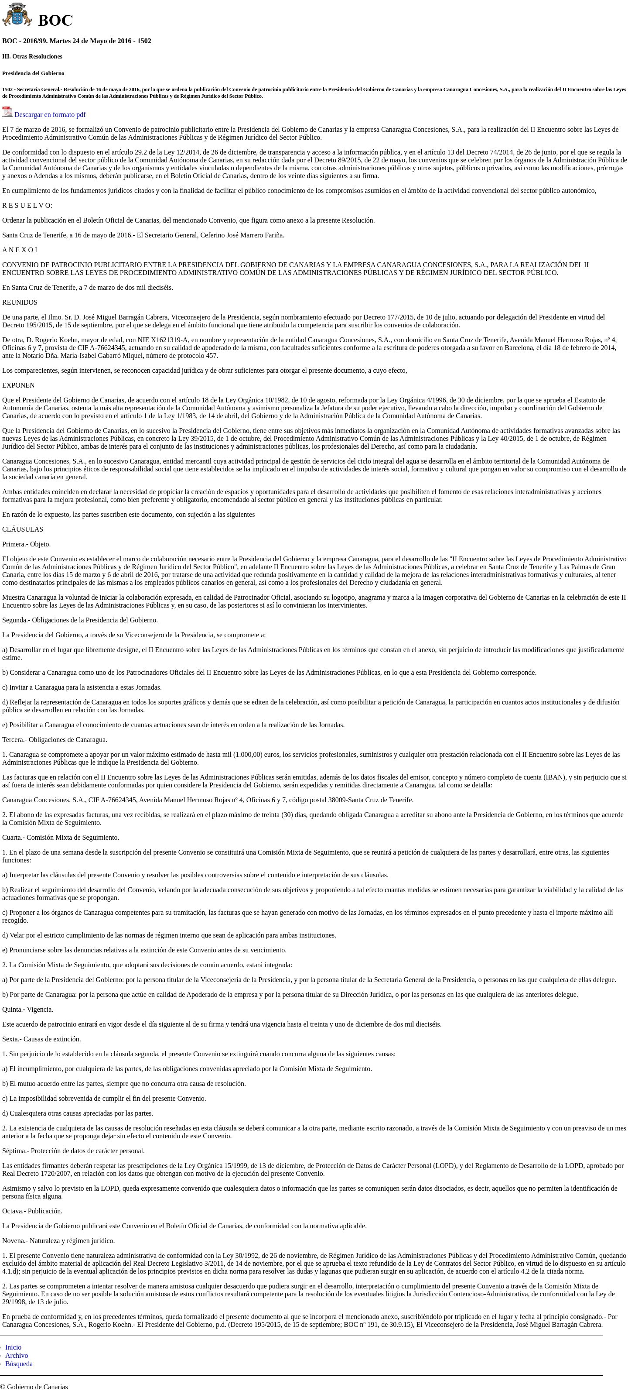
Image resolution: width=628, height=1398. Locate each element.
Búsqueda (19, 1363)
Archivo (16, 1355)
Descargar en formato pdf (50, 114)
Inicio (13, 1347)
